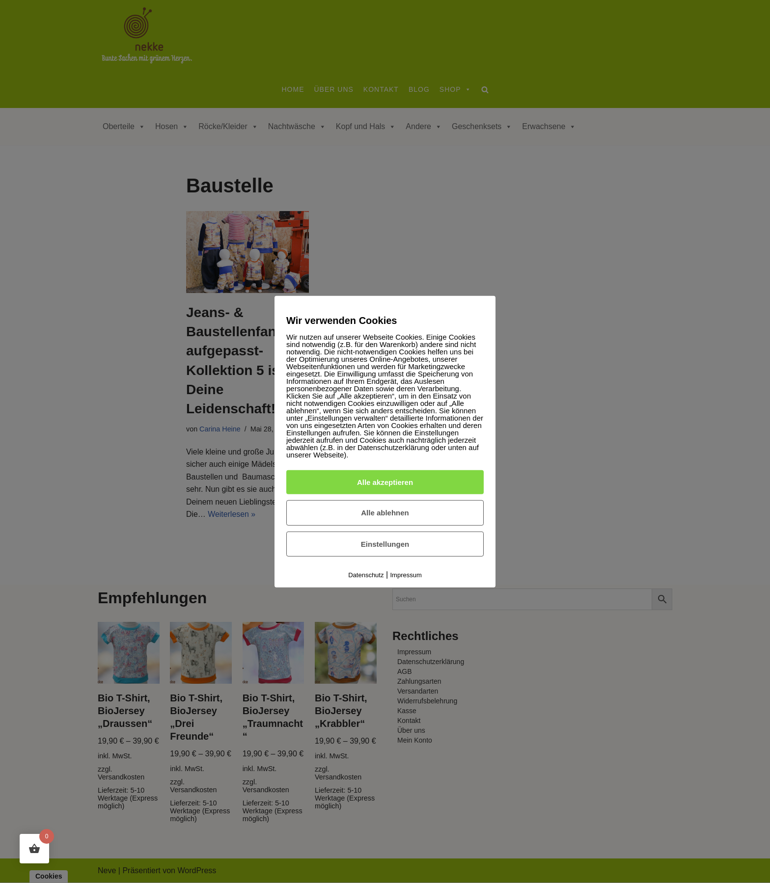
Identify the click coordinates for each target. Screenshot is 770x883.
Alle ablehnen (385, 512)
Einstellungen (385, 544)
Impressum (406, 575)
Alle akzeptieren (385, 482)
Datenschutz (366, 575)
